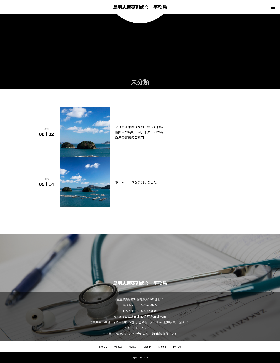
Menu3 (132, 346)
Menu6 (177, 346)
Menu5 (162, 346)
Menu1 (103, 346)
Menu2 (118, 346)
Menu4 (147, 346)
